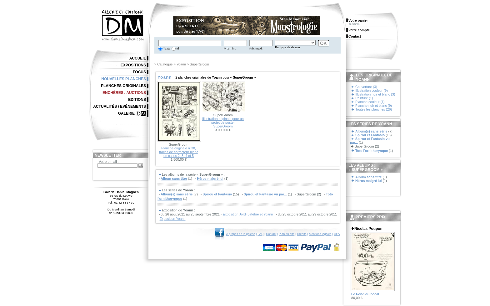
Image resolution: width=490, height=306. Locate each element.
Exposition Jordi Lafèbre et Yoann (248, 214)
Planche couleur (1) (370, 102)
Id (177, 48)
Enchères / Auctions (124, 93)
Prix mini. (230, 48)
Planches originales (123, 86)
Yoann (181, 64)
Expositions (133, 65)
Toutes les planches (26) (373, 109)
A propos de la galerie (240, 234)
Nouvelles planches (123, 79)
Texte (166, 48)
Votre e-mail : (109, 161)
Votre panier (358, 20)
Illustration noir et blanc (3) (375, 94)
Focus (139, 72)
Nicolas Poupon (368, 228)
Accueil (137, 58)
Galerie (126, 113)
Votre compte (359, 30)
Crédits (301, 234)
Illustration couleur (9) (371, 90)
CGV (337, 234)
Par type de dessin (287, 47)
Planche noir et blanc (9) (373, 105)
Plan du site (286, 234)
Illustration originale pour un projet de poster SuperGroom (223, 122)
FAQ (260, 234)
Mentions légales (320, 234)
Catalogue (164, 64)
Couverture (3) (366, 87)
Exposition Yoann (173, 218)
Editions (137, 99)
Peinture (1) (364, 98)
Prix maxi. (255, 48)
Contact (271, 234)
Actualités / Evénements (119, 106)
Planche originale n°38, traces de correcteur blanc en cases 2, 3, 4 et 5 (178, 152)
